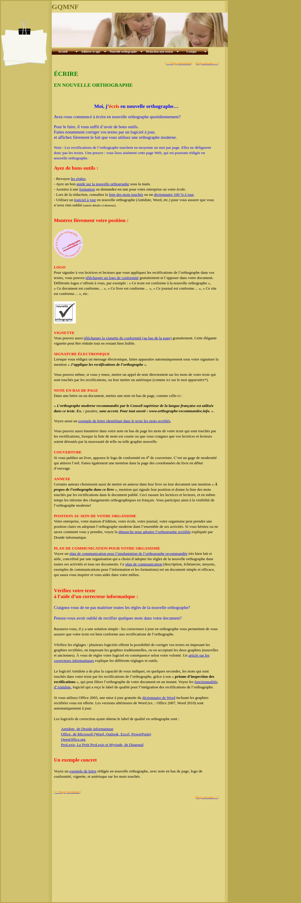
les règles (78, 178)
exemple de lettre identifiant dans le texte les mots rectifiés (124, 421)
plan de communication (143, 564)
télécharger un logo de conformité (112, 278)
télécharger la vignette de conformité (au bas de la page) (128, 338)
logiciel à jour (85, 200)
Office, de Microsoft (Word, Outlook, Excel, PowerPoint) (106, 734)
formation (87, 189)
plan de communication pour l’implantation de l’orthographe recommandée (128, 553)
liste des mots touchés (126, 194)
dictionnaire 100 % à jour (174, 194)
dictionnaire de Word (158, 697)
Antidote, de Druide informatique (87, 729)
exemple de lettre (82, 771)
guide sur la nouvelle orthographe (102, 184)
